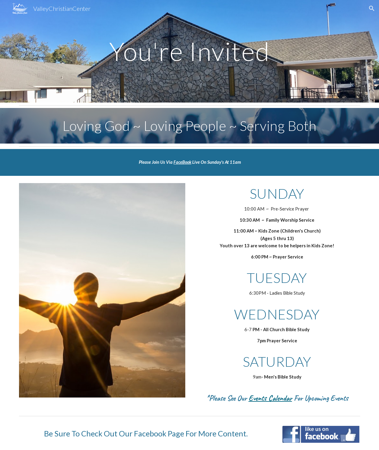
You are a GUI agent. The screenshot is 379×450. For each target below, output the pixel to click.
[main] (189, 51)
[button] (372, 8)
